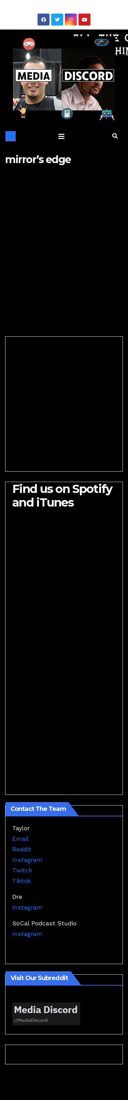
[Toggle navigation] (61, 136)
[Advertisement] (64, 242)
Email (20, 838)
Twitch (22, 870)
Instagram (27, 859)
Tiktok (21, 880)
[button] (115, 136)
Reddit (21, 849)
